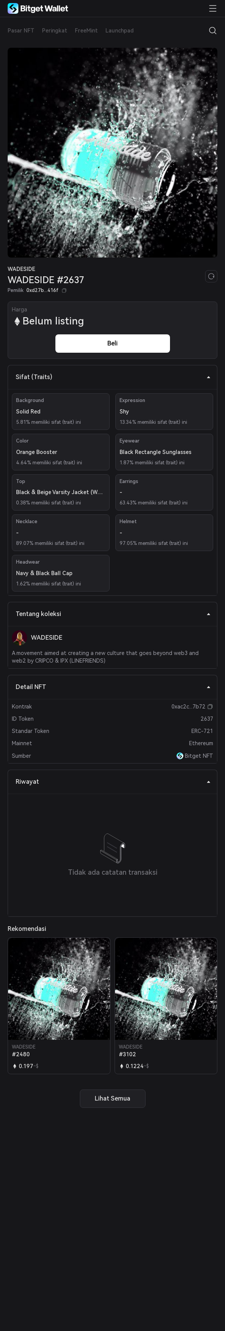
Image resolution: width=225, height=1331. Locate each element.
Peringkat (54, 31)
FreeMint (86, 31)
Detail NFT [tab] (113, 687)
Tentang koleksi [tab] (113, 614)
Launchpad (119, 31)
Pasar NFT (21, 31)
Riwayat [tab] (113, 781)
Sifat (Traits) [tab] (113, 377)
